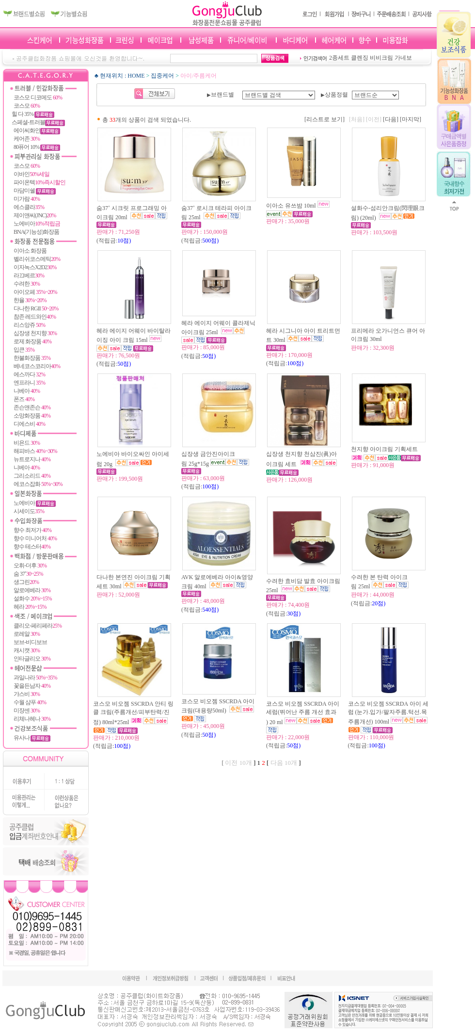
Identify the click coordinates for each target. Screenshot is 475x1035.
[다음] (390, 119)
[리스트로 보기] (324, 119)
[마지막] (410, 119)
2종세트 (339, 57)
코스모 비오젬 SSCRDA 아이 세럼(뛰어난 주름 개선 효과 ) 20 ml (302, 713)
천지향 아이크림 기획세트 (385, 449)
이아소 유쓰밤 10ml (291, 205)
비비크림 (381, 57)
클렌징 (359, 57)
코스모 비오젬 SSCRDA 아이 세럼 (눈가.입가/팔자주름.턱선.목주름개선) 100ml (388, 712)
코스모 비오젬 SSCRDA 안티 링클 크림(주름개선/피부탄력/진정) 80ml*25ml (133, 713)
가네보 (403, 57)
